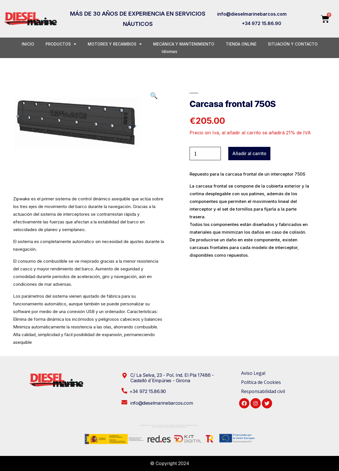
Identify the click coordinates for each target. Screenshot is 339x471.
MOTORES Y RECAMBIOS (115, 44)
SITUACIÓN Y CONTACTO (293, 44)
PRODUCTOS (61, 44)
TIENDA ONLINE (241, 44)
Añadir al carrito (249, 153)
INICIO (28, 44)
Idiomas (169, 51)
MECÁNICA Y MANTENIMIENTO (183, 44)
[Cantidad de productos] (205, 153)
